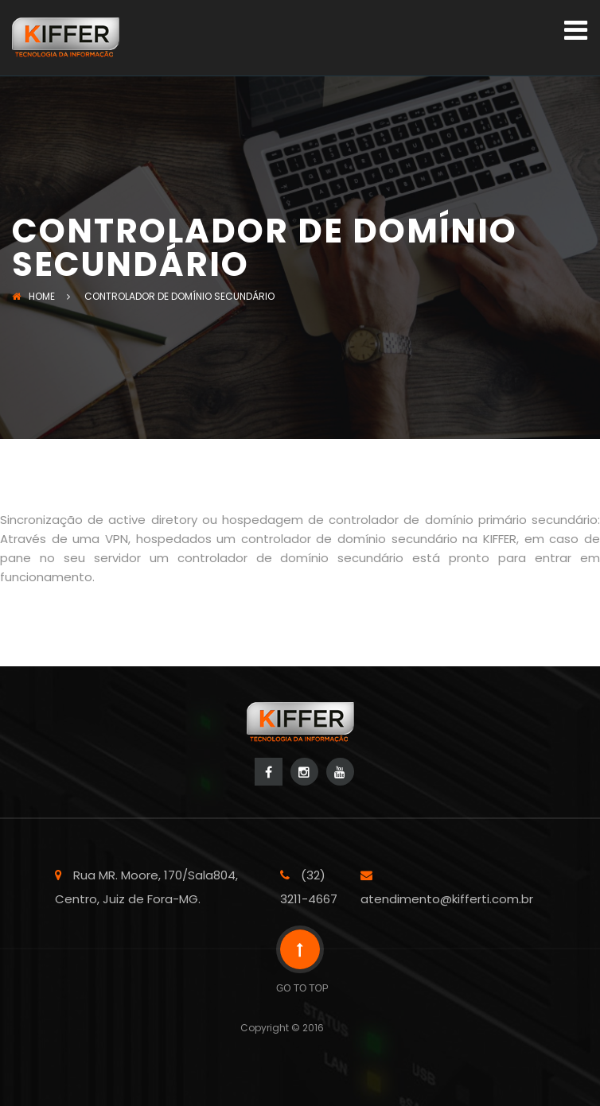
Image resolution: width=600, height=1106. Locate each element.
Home (33, 296)
